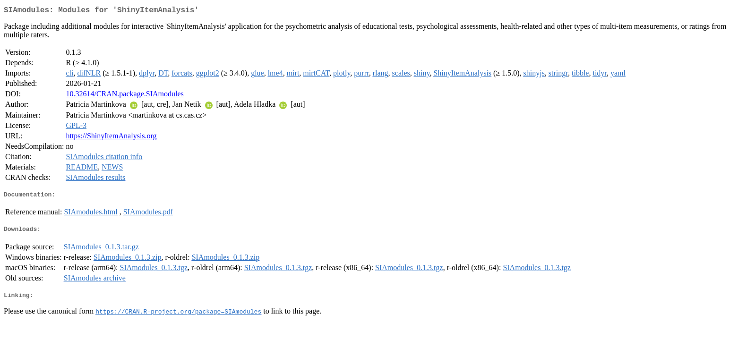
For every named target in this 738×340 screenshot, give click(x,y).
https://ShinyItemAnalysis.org (111, 138)
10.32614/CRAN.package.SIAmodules (124, 96)
